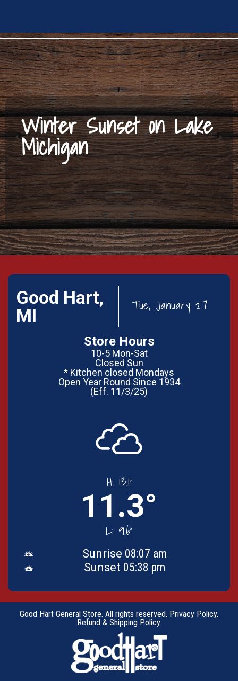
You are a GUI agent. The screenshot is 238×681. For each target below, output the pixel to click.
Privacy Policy (193, 614)
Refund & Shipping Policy (118, 622)
